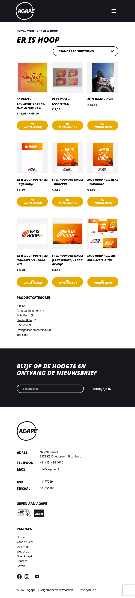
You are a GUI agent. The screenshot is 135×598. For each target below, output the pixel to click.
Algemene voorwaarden (57, 590)
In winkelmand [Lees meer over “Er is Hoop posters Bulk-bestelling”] (103, 282)
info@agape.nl (49, 469)
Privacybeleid (87, 590)
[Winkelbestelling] (85, 51)
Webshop (33, 30)
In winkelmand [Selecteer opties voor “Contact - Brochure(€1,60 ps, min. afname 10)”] (33, 125)
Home (21, 30)
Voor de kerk (25, 542)
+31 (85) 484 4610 (51, 462)
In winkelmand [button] (68, 125)
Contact (22, 561)
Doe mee (23, 547)
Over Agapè (24, 556)
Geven (21, 566)
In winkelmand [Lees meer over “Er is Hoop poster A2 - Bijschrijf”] (33, 201)
